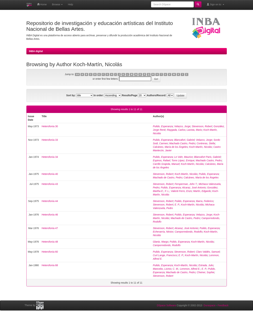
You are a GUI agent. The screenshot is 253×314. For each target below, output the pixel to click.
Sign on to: (215, 4)
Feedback (223, 305)
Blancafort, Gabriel (184, 139)
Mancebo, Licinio (162, 268)
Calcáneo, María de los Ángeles (170, 146)
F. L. (167, 191)
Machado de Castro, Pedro (167, 177)
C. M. (175, 268)
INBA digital (36, 51)
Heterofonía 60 (50, 251)
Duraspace (210, 305)
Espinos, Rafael (161, 160)
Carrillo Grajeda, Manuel (166, 164)
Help (70, 4)
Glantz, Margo (160, 241)
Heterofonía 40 (50, 174)
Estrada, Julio (205, 265)
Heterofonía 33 (50, 139)
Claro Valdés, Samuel (208, 251)
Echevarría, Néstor (163, 231)
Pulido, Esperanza (163, 126)
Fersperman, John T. (186, 184)
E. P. (177, 204)
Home (42, 4)
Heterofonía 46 (50, 214)
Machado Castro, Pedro (182, 143)
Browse (57, 4)
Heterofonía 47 (50, 228)
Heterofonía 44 (50, 201)
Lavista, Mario (194, 129)
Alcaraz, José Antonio (194, 187)
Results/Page (129, 95)
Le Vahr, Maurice (183, 157)
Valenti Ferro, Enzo (181, 191)
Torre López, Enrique (182, 160)
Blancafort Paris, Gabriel (207, 157)
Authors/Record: (156, 95)
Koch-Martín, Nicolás (200, 146)
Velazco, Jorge (182, 126)
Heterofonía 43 (50, 184)
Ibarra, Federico (204, 201)
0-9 (77, 74)
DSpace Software (166, 305)
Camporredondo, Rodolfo (188, 231)
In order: (99, 95)
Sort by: (71, 95)
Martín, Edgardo (202, 191)
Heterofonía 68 (50, 265)
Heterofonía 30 (50, 126)
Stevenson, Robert (202, 126)
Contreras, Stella (206, 143)
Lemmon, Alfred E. (190, 268)
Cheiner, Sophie (205, 272)
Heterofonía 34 (50, 157)
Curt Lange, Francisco (165, 255)
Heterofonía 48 (50, 241)
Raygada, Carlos (176, 129)
